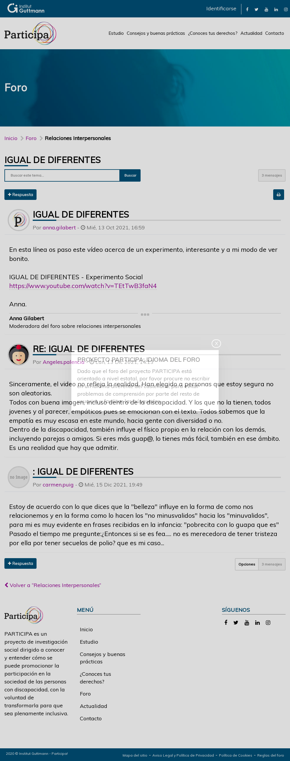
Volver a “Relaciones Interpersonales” (52, 585)
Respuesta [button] (20, 194)
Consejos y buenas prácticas (156, 33)
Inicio (10, 138)
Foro (85, 693)
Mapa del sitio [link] (135, 755)
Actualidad (251, 33)
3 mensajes (272, 175)
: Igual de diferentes (83, 471)
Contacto (274, 33)
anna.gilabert (59, 227)
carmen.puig (58, 484)
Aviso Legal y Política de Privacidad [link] (183, 755)
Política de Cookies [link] (235, 755)
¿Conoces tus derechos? (213, 33)
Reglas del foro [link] (270, 755)
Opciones (246, 564)
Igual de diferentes (52, 159)
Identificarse (221, 8)
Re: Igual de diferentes (88, 348)
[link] (247, 9)
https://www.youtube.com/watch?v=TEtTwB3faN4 (83, 286)
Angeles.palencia (64, 362)
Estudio (116, 33)
